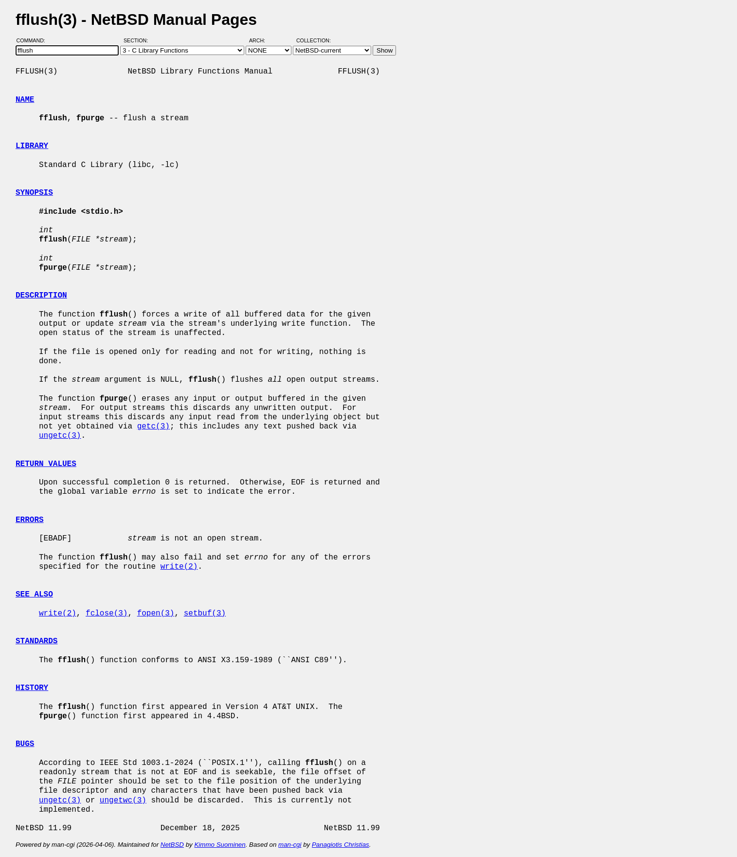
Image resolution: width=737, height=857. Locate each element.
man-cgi (289, 844)
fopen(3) (156, 613)
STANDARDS (36, 641)
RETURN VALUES (46, 464)
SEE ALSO (34, 594)
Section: (138, 40)
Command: (34, 40)
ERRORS (30, 520)
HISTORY (32, 688)
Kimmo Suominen (219, 844)
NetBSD (172, 844)
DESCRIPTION (41, 295)
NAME (25, 99)
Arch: (261, 40)
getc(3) (153, 426)
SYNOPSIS (34, 192)
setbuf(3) (205, 613)
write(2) (179, 566)
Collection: (313, 40)
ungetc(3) (60, 435)
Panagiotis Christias (340, 844)
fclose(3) (106, 613)
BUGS (25, 744)
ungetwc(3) (123, 800)
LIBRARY (32, 146)
